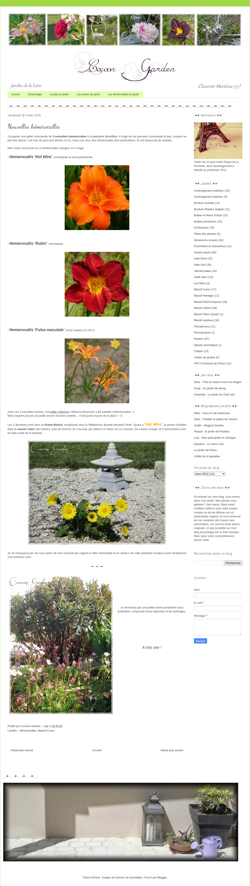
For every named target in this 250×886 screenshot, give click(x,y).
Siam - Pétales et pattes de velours (215, 419)
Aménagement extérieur (209, 190)
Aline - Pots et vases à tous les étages (217, 382)
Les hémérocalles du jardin (123, 94)
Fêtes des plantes (205, 233)
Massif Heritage (203, 295)
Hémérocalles (27, 730)
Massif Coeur (46, 730)
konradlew (136, 877)
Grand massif (202, 252)
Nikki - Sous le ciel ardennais (212, 413)
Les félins (200, 283)
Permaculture (202, 332)
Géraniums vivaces (206, 240)
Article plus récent (22, 750)
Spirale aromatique (205, 345)
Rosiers (198, 338)
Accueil (15, 94)
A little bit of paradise (207, 456)
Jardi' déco (200, 277)
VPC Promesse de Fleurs (210, 363)
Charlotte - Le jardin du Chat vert (214, 394)
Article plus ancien (172, 750)
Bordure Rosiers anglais (209, 209)
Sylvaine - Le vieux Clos (209, 444)
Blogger (162, 877)
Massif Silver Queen (206, 314)
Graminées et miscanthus (210, 246)
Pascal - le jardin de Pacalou (212, 431)
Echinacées (201, 227)
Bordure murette (204, 203)
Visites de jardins (204, 357)
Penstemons (201, 326)
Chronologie (35, 94)
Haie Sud (199, 264)
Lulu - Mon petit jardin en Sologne (215, 437)
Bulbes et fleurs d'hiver (208, 215)
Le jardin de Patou (205, 450)
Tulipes (198, 351)
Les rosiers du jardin (88, 94)
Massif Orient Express (207, 301)
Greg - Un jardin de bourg (210, 388)
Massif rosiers (202, 308)
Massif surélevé (203, 320)
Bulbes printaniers (205, 221)
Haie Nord (200, 258)
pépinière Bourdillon (105, 136)
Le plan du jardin (59, 94)
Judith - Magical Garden (209, 425)
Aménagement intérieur (208, 196)
